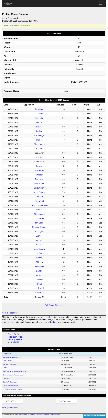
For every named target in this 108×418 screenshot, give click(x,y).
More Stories (13, 342)
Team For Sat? (7, 361)
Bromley (39, 258)
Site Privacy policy (55, 414)
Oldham (39, 196)
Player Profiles (13, 25)
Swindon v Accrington (9, 364)
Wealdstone (39, 183)
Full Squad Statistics (54, 305)
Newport (39, 114)
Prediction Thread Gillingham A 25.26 (14, 371)
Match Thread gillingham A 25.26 (13, 357)
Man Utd (39, 122)
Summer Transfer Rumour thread (13, 375)
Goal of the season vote (10, 385)
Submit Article (13, 408)
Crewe (39, 157)
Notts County (39, 192)
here (55, 322)
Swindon (39, 175)
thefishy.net (22, 414)
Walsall (39, 240)
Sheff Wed (39, 288)
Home (6, 25)
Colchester (39, 218)
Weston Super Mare (39, 205)
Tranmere (39, 179)
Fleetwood (39, 201)
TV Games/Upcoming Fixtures (12, 389)
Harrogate (39, 275)
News (4, 408)
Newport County (39, 227)
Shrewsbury (39, 109)
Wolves (39, 236)
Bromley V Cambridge (10, 382)
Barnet (39, 140)
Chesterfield (39, 170)
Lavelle (5, 368)
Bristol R (39, 127)
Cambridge (39, 135)
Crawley (39, 279)
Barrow (39, 166)
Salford (39, 148)
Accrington (39, 118)
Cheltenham (39, 144)
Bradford (39, 131)
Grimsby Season (15, 339)
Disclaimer (46, 414)
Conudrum (6, 378)
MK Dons (39, 223)
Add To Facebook (9, 313)
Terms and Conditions (36, 414)
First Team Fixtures (16, 337)
